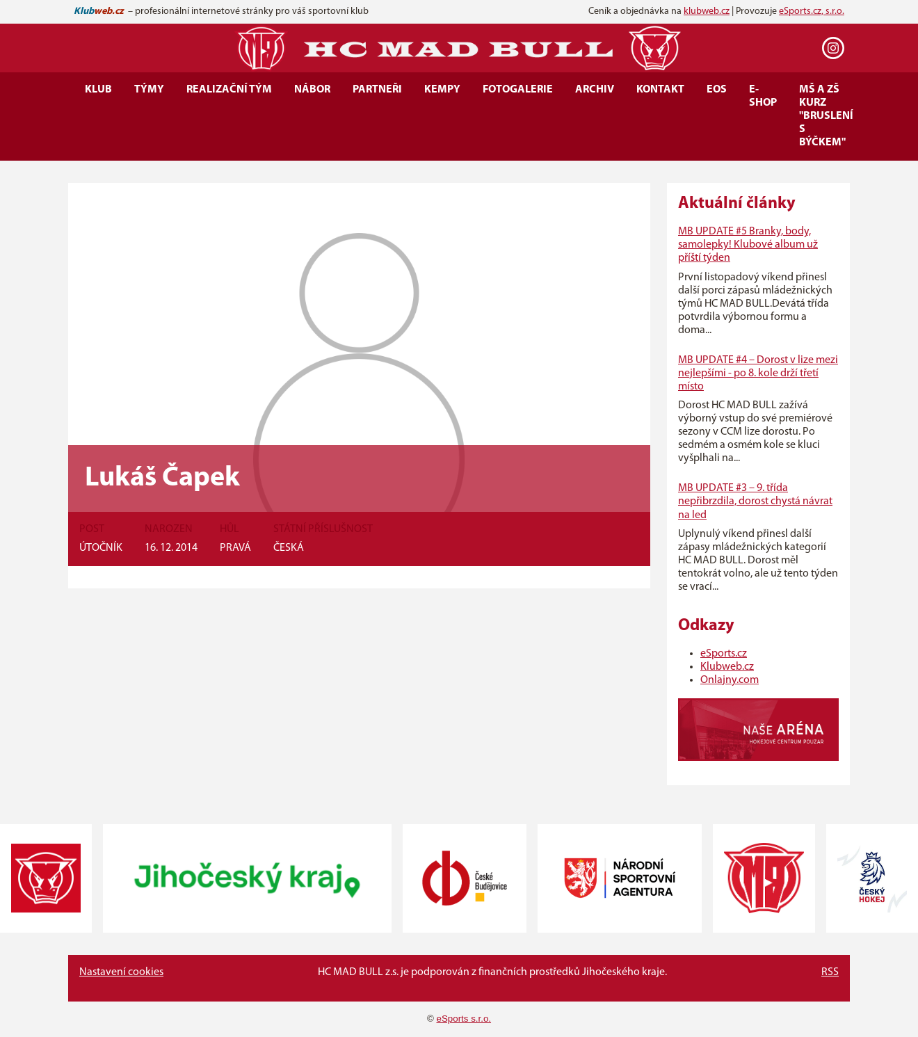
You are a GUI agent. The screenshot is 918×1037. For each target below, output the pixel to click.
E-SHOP (763, 96)
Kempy (442, 89)
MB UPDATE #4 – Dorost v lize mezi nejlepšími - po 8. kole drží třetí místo (758, 373)
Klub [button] (98, 89)
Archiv (594, 89)
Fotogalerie (518, 89)
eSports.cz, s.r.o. (811, 11)
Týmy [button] (149, 89)
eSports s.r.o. (464, 1018)
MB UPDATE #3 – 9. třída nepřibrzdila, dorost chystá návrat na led (755, 501)
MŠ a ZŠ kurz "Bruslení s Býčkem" (826, 116)
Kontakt (660, 89)
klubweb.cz (707, 11)
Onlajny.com (729, 680)
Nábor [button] (312, 89)
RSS (830, 972)
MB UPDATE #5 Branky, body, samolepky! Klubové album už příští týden (748, 245)
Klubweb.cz (727, 667)
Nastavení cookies (121, 972)
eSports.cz (723, 653)
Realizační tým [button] (229, 89)
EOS (717, 89)
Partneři (377, 89)
